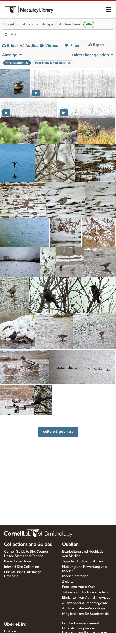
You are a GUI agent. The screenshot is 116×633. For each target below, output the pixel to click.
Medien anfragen (75, 576)
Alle (89, 24)
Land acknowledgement (80, 623)
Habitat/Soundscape (37, 24)
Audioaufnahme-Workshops (84, 608)
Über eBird (15, 624)
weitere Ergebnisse (58, 432)
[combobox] (62, 35)
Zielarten (69, 581)
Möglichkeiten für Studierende (85, 614)
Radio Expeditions (17, 561)
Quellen (70, 544)
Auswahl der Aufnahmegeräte (85, 603)
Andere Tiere (69, 24)
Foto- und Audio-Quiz (78, 587)
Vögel (9, 24)
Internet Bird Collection (21, 567)
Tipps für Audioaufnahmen (82, 561)
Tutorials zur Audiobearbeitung (85, 592)
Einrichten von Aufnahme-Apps (86, 597)
